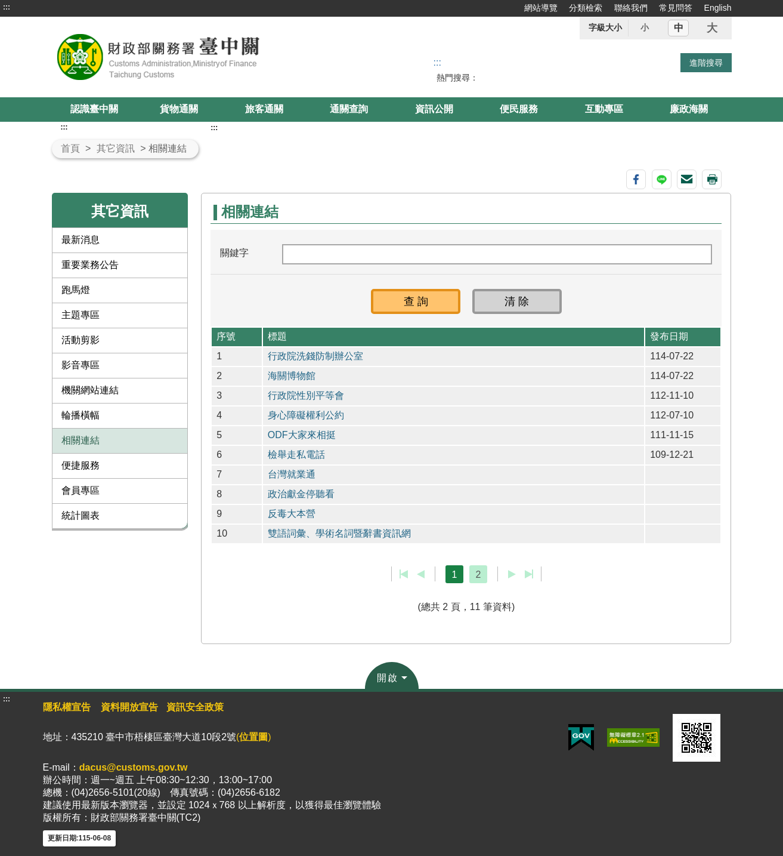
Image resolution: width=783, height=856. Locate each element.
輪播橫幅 (80, 415)
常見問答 (675, 8)
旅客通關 (264, 109)
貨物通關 (179, 109)
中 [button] (678, 28)
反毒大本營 (291, 514)
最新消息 (80, 240)
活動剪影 (80, 340)
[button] (415, 301)
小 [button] (644, 27)
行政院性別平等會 (306, 395)
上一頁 (421, 574)
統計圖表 (80, 515)
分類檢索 (585, 8)
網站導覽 (541, 8)
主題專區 (80, 315)
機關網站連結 (90, 390)
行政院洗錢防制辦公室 (315, 356)
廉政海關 (689, 109)
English (718, 8)
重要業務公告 (90, 265)
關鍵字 (234, 253)
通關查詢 (349, 109)
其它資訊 (116, 148)
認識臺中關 (94, 109)
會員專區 (80, 490)
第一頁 (404, 574)
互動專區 (604, 109)
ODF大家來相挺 (302, 435)
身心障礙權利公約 (306, 415)
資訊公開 (434, 109)
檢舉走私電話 (296, 454)
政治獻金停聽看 (301, 494)
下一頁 (512, 574)
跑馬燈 (75, 290)
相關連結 (80, 440)
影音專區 (80, 365)
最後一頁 (529, 574)
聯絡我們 (631, 8)
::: (6, 7)
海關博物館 (291, 376)
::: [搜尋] (437, 62)
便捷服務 (80, 465)
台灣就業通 (291, 474)
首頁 (70, 148)
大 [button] (712, 28)
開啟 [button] (387, 678)
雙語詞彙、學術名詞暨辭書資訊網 (339, 533)
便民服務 (519, 109)
